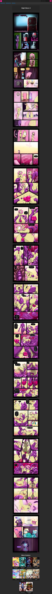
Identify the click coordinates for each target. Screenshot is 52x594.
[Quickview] (3, 3)
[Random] (13, 3)
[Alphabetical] (8, 3)
